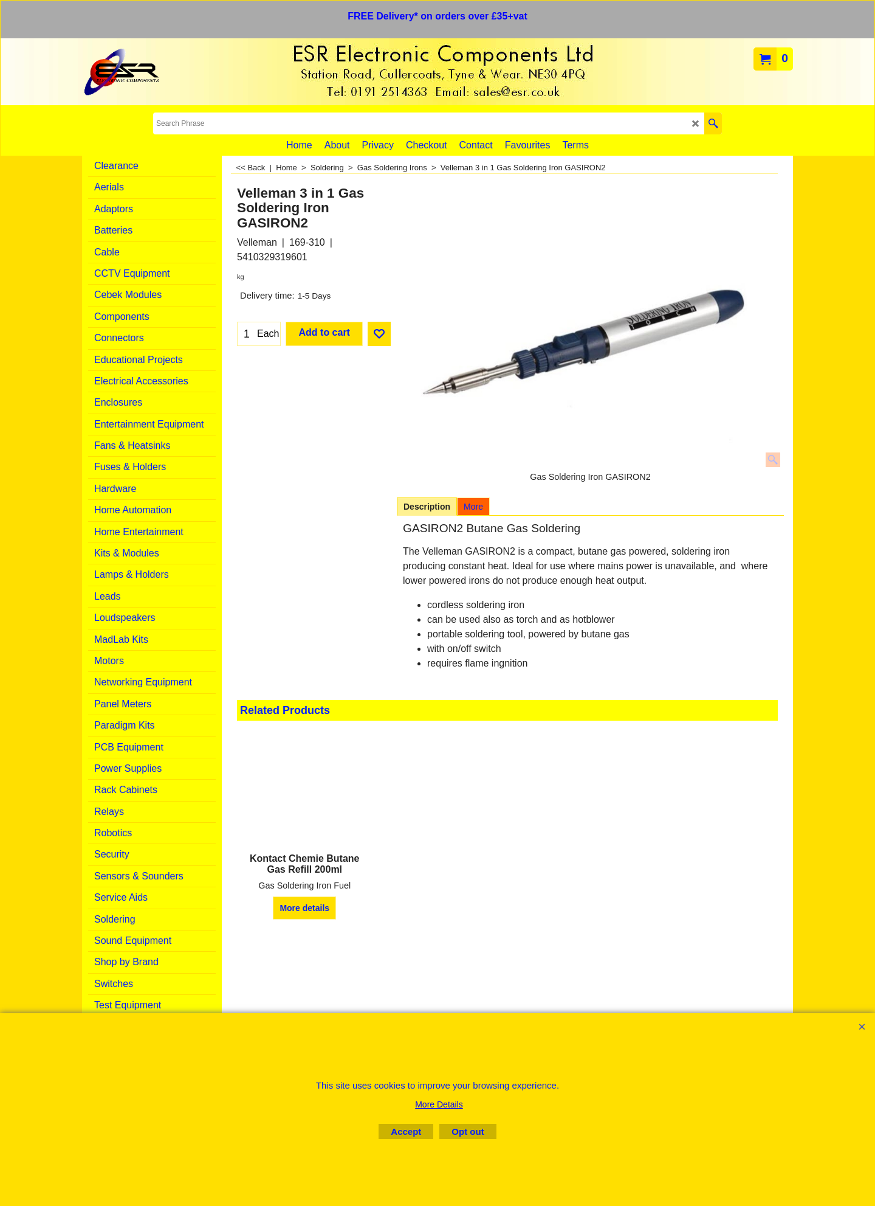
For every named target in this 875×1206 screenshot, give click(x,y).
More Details (439, 1104)
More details (304, 908)
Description (426, 506)
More (473, 506)
